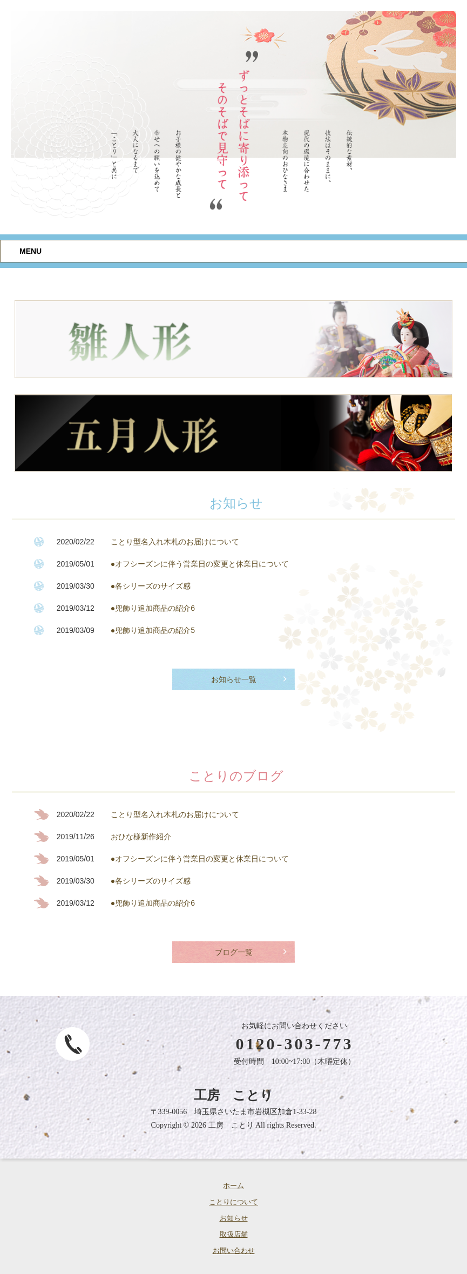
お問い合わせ (234, 1250)
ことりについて (233, 1202)
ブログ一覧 (234, 952)
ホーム (233, 1186)
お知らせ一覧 (233, 680)
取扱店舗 (234, 1234)
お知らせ (234, 1218)
